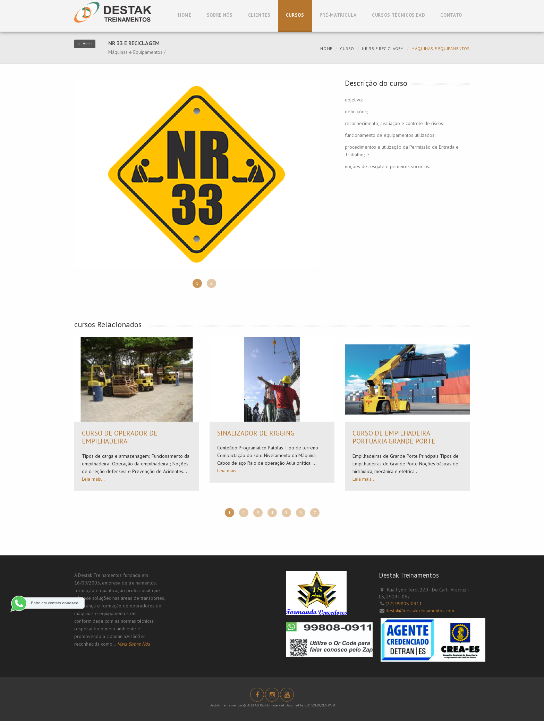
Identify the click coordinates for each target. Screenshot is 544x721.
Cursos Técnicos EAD (398, 15)
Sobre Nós (220, 15)
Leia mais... (93, 479)
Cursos (295, 15)
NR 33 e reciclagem (383, 48)
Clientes (259, 15)
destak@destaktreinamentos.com (419, 610)
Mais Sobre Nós (133, 644)
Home (185, 15)
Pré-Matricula (338, 15)
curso (347, 48)
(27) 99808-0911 (403, 603)
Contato (451, 15)
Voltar (85, 43)
